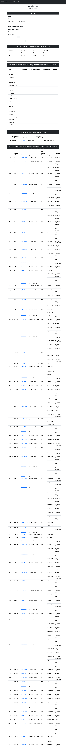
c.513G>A (23, 161)
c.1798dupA (24, 452)
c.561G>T (23, 562)
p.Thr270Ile (24, 669)
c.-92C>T (23, 532)
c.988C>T (23, 686)
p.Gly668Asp (24, 249)
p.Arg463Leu (24, 427)
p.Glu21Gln (24, 193)
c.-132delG (24, 419)
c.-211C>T (23, 736)
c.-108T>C (23, 283)
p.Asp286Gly (24, 456)
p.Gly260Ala (24, 644)
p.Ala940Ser (24, 677)
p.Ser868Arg (24, 443)
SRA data (19, 2)
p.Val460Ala (24, 619)
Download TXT (21, 41)
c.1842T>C (23, 232)
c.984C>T (23, 210)
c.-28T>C (23, 319)
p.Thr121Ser (24, 258)
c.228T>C (23, 715)
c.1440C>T (23, 221)
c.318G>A (23, 580)
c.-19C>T (23, 719)
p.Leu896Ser (24, 439)
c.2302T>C (23, 613)
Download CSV (12, 41)
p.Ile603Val (24, 389)
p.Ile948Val (24, 290)
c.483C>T (23, 707)
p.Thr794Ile (24, 300)
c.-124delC (23, 609)
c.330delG (23, 262)
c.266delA (23, 537)
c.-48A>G (23, 336)
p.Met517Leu (24, 600)
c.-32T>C (23, 534)
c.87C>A (23, 435)
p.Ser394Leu (24, 554)
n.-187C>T (23, 366)
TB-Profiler (4, 2)
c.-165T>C (23, 315)
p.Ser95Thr (24, 201)
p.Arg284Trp (24, 406)
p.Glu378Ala (24, 698)
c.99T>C (23, 266)
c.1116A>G (24, 487)
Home (10, 2)
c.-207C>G (23, 363)
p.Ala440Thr (24, 377)
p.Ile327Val (24, 702)
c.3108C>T (23, 681)
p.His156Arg (24, 157)
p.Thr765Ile (24, 447)
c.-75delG (23, 723)
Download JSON (30, 41)
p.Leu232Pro (24, 381)
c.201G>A (23, 590)
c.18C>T (23, 476)
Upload (14, 2)
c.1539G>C (24, 544)
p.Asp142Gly (24, 572)
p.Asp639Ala (24, 241)
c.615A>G (23, 744)
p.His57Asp (23, 140)
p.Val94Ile (23, 540)
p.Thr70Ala (24, 478)
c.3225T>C (23, 285)
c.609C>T (23, 431)
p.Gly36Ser (24, 309)
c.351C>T (23, 694)
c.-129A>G (23, 466)
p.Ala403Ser (24, 184)
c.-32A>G (23, 352)
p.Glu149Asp (24, 711)
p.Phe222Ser (24, 522)
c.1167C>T (23, 173)
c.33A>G (23, 385)
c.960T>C (23, 270)
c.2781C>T (23, 673)
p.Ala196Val (24, 528)
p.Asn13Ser (24, 690)
